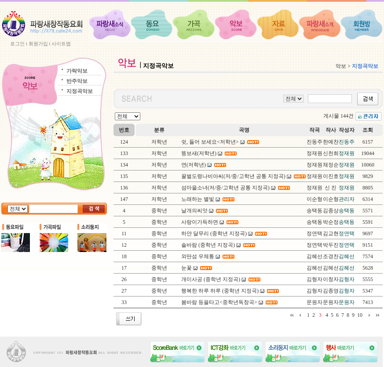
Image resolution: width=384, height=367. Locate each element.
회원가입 (38, 43)
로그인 (17, 43)
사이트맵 (61, 43)
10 (360, 315)
